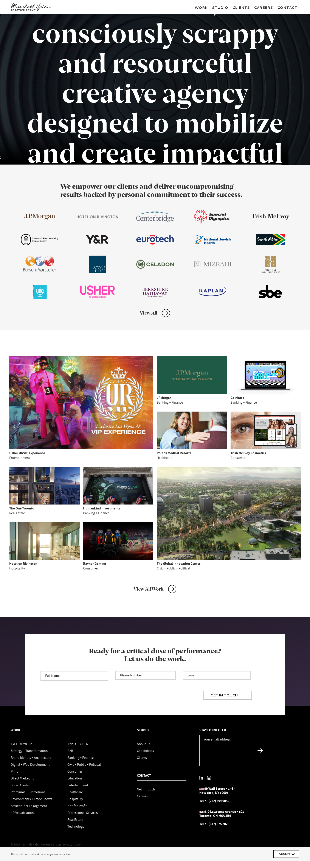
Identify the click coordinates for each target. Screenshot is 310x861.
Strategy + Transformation (29, 750)
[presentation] (170, 688)
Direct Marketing (22, 778)
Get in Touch (146, 789)
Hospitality (75, 799)
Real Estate (75, 819)
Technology (75, 826)
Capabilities (145, 750)
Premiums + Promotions (28, 792)
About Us (143, 744)
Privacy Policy (72, 844)
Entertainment (77, 785)
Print (14, 771)
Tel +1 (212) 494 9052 (214, 801)
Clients (241, 7)
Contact (287, 7)
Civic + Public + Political (84, 764)
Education (74, 778)
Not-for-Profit (77, 806)
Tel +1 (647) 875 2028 (214, 824)
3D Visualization (22, 812)
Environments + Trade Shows (31, 799)
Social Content (21, 785)
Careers (263, 7)
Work (201, 7)
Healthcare (75, 792)
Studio (220, 7)
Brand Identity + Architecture (31, 757)
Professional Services (82, 812)
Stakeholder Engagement (29, 806)
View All (148, 313)
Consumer (74, 771)
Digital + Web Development (30, 764)
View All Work (148, 589)
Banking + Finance (80, 757)
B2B (70, 750)
